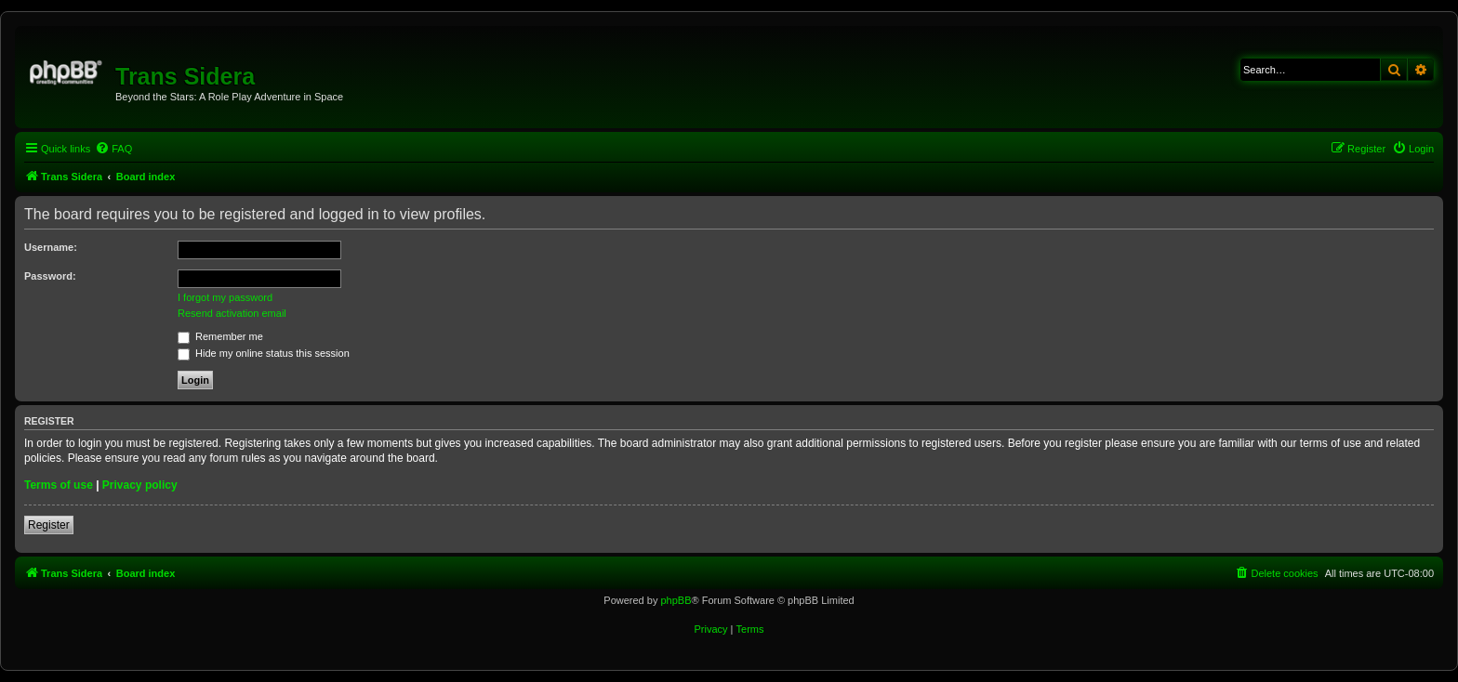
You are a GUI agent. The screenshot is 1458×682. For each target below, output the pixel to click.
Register (49, 524)
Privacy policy (140, 485)
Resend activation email (232, 313)
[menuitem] (113, 149)
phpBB (675, 600)
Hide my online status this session (264, 353)
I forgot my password (225, 297)
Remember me (220, 336)
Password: (50, 276)
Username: (50, 247)
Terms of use (58, 485)
